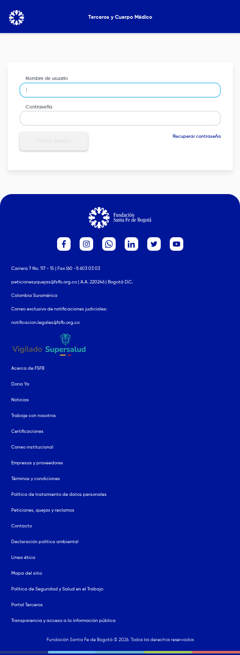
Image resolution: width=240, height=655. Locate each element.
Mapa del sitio (26, 573)
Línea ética (23, 558)
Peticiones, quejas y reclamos (42, 510)
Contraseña (39, 107)
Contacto (21, 526)
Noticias (20, 400)
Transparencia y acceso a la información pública (63, 621)
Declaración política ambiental (44, 542)
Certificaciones (27, 431)
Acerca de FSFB (27, 368)
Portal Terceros (27, 605)
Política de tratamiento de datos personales (59, 494)
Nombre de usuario (47, 78)
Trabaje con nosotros (33, 416)
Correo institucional (32, 447)
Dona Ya (20, 384)
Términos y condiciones (35, 479)
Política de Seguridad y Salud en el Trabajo (57, 589)
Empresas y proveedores (37, 463)
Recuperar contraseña (197, 136)
